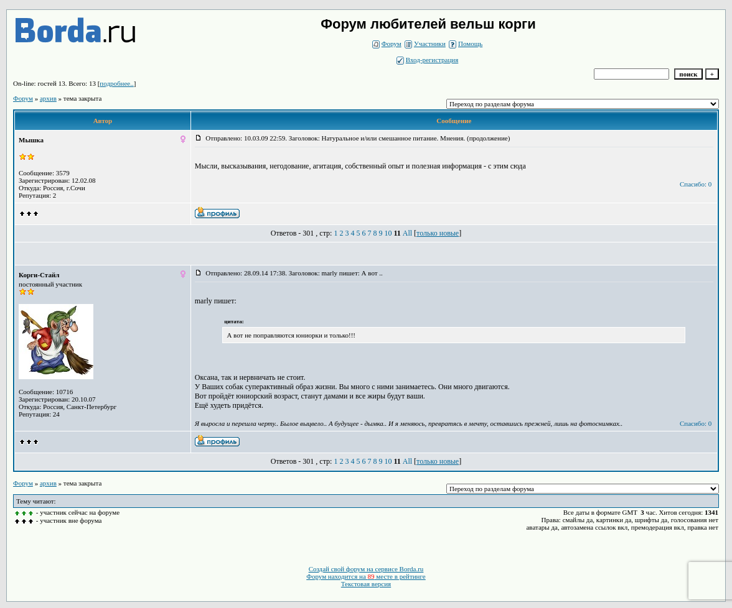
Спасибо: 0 (695, 184)
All (407, 233)
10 (388, 233)
